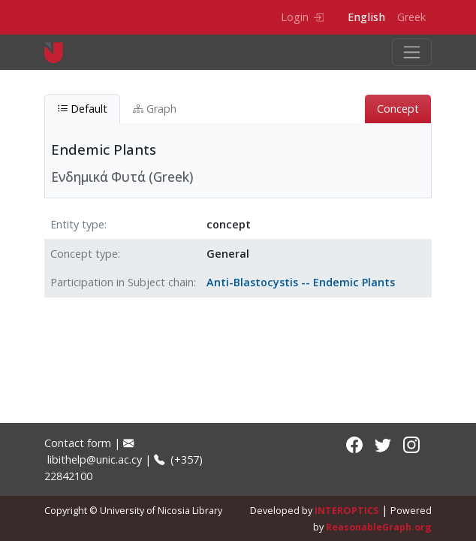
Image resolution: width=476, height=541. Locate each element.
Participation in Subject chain (122, 282)
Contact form (77, 443)
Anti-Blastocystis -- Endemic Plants (300, 282)
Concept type (84, 253)
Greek (411, 17)
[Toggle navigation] (412, 52)
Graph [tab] (154, 108)
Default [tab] (82, 108)
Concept (398, 108)
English (366, 17)
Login (302, 17)
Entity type (77, 224)
